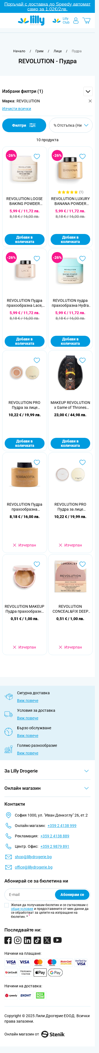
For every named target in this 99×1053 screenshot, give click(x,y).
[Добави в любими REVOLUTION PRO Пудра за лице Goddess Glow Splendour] (36, 360)
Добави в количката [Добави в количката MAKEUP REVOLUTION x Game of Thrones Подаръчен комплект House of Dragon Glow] (70, 443)
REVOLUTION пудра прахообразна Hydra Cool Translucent (70, 303)
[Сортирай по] (71, 125)
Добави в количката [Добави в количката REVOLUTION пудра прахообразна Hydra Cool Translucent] (70, 341)
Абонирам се (72, 894)
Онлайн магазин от (34, 1034)
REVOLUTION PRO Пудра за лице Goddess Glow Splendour (24, 405)
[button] (47, 91)
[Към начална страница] (19, 51)
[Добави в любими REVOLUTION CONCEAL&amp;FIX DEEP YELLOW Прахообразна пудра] (82, 564)
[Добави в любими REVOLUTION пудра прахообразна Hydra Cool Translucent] (82, 258)
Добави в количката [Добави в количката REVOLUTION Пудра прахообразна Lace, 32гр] (24, 341)
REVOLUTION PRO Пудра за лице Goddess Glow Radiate (70, 507)
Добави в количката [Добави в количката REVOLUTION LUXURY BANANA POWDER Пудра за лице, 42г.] (70, 239)
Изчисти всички (16, 108)
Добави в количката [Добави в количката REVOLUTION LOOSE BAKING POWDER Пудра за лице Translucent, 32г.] (24, 239)
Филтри (24, 125)
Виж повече (27, 700)
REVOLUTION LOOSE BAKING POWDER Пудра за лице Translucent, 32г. (24, 201)
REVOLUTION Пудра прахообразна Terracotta (24, 507)
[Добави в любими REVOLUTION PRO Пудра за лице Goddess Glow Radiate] (82, 462)
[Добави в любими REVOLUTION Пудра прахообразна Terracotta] (36, 462)
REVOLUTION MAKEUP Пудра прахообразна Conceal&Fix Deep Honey (24, 609)
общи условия (22, 909)
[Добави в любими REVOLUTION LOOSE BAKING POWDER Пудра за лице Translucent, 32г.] (36, 156)
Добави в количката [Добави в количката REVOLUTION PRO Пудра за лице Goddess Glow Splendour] (24, 443)
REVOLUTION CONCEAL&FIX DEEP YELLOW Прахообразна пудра (70, 609)
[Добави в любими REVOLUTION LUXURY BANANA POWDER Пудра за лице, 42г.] (82, 156)
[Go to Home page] (31, 20)
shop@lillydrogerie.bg (33, 857)
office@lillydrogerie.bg (34, 867)
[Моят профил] (76, 20)
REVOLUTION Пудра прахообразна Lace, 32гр (24, 303)
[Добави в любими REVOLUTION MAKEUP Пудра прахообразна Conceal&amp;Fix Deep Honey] (36, 564)
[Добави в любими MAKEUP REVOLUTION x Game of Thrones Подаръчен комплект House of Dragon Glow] (82, 360)
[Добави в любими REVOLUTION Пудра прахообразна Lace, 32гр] (36, 258)
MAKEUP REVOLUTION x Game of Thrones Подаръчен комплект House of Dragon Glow (70, 405)
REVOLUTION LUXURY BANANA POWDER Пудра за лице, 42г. (70, 201)
